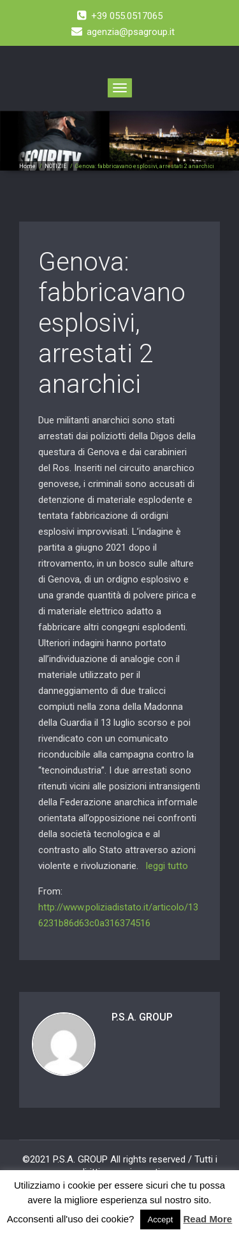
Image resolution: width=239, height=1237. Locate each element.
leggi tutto (167, 866)
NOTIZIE (55, 166)
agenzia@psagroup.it (123, 32)
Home (27, 166)
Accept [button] (160, 1219)
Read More (208, 1218)
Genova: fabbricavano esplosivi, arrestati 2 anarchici (111, 323)
